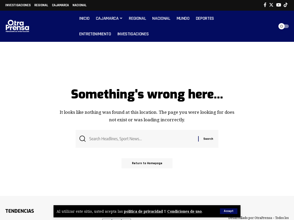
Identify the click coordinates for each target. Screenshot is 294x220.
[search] (269, 26)
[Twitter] (271, 5)
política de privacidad (143, 211)
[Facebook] (265, 5)
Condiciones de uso (185, 211)
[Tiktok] (285, 5)
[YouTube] (278, 5)
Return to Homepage (147, 163)
